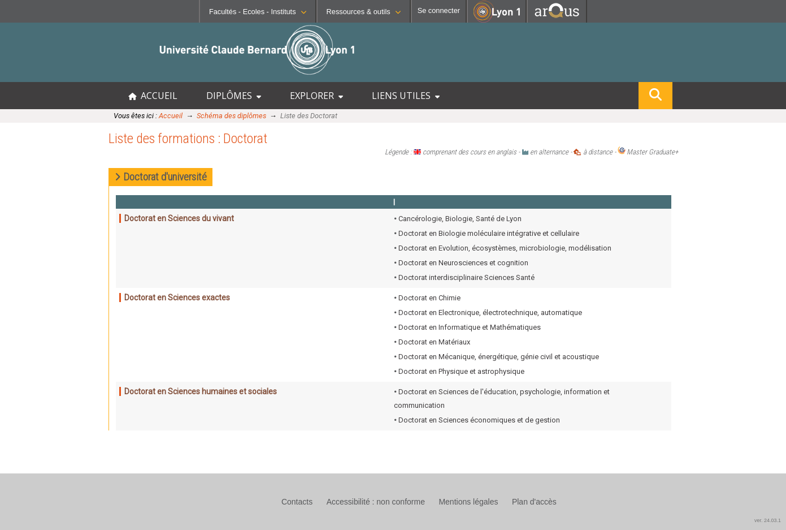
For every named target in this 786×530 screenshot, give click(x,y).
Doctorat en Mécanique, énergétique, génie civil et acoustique (498, 356)
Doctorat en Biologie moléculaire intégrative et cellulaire (488, 233)
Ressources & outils (364, 11)
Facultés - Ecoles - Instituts (257, 11)
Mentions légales (468, 501)
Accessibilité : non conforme (376, 501)
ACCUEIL (152, 95)
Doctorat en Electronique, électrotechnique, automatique (490, 312)
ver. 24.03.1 (767, 520)
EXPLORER (316, 95)
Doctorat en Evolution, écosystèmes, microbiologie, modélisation (504, 248)
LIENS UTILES (406, 95)
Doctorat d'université (161, 176)
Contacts (296, 501)
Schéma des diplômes (231, 115)
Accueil (171, 115)
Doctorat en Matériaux (434, 342)
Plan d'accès (534, 501)
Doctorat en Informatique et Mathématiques (469, 327)
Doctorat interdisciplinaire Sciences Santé (466, 277)
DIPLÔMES (233, 95)
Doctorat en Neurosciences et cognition (463, 262)
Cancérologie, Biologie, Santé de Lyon (460, 218)
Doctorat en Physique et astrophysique (461, 371)
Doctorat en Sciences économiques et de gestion (479, 420)
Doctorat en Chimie (429, 298)
